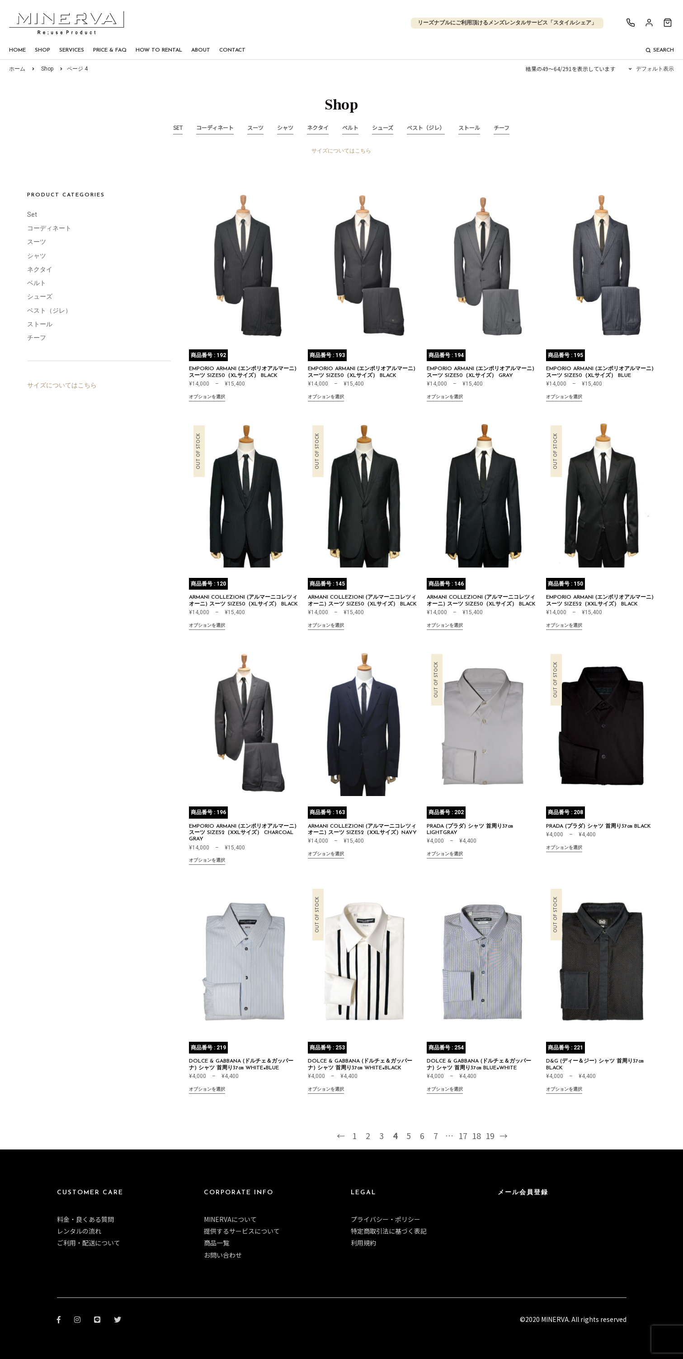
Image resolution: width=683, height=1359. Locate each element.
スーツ (255, 127)
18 (476, 1135)
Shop (42, 50)
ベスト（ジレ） (426, 127)
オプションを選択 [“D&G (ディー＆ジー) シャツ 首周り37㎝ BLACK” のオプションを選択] (564, 1090)
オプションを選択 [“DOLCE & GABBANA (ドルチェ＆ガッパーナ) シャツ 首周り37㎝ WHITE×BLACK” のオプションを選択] (326, 1090)
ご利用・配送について (88, 1242)
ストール (469, 127)
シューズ (382, 127)
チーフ (501, 127)
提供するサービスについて (242, 1230)
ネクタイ (318, 127)
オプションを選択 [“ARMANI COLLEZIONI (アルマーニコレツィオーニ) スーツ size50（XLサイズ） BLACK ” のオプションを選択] (207, 626)
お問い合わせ (223, 1254)
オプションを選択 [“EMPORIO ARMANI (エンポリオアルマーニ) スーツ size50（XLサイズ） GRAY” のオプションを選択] (445, 397)
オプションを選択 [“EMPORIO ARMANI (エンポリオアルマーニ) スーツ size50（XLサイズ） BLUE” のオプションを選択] (564, 397)
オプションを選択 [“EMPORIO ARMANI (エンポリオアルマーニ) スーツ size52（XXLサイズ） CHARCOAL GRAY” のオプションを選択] (207, 861)
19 (490, 1135)
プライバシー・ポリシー (385, 1219)
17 (462, 1135)
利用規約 (363, 1242)
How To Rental (159, 50)
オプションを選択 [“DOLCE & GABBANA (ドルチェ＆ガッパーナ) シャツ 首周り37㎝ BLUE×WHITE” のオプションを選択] (445, 1090)
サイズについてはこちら (341, 151)
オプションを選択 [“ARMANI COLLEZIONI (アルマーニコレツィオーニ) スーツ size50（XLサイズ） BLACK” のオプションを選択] (445, 626)
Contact (232, 50)
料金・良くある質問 (85, 1219)
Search (659, 50)
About (200, 50)
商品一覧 (216, 1242)
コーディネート (215, 127)
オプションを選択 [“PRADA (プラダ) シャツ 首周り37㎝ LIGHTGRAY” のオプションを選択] (445, 854)
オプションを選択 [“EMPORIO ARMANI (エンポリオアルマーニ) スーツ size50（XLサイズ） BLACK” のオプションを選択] (207, 397)
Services (71, 50)
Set (178, 127)
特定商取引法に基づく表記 (389, 1230)
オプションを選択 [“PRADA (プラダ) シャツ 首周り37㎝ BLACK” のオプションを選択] (564, 848)
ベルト (350, 127)
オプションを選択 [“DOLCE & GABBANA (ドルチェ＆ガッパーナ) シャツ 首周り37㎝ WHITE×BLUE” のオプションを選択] (207, 1090)
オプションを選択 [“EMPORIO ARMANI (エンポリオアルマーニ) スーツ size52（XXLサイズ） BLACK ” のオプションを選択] (564, 626)
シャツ (285, 127)
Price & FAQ (110, 50)
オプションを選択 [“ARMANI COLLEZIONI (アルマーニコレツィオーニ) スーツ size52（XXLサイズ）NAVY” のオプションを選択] (326, 854)
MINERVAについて (230, 1219)
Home (17, 50)
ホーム (17, 69)
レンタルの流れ (79, 1230)
